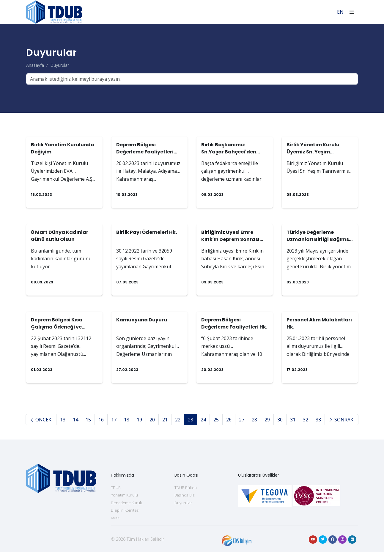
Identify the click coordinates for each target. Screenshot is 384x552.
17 (114, 419)
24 (203, 419)
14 (75, 419)
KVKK (115, 518)
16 (101, 419)
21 (165, 419)
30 (280, 419)
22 (177, 419)
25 (216, 419)
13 (62, 419)
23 (190, 419)
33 (318, 419)
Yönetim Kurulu (124, 495)
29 (267, 419)
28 (254, 419)
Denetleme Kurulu (127, 502)
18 (126, 419)
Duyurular (59, 65)
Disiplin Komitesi (125, 510)
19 (139, 419)
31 (292, 419)
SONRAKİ (341, 419)
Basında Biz (184, 495)
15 (88, 419)
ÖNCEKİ (41, 419)
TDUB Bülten (185, 487)
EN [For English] (340, 12)
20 (152, 419)
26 (229, 419)
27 (241, 419)
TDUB (116, 487)
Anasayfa (35, 65)
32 (305, 419)
